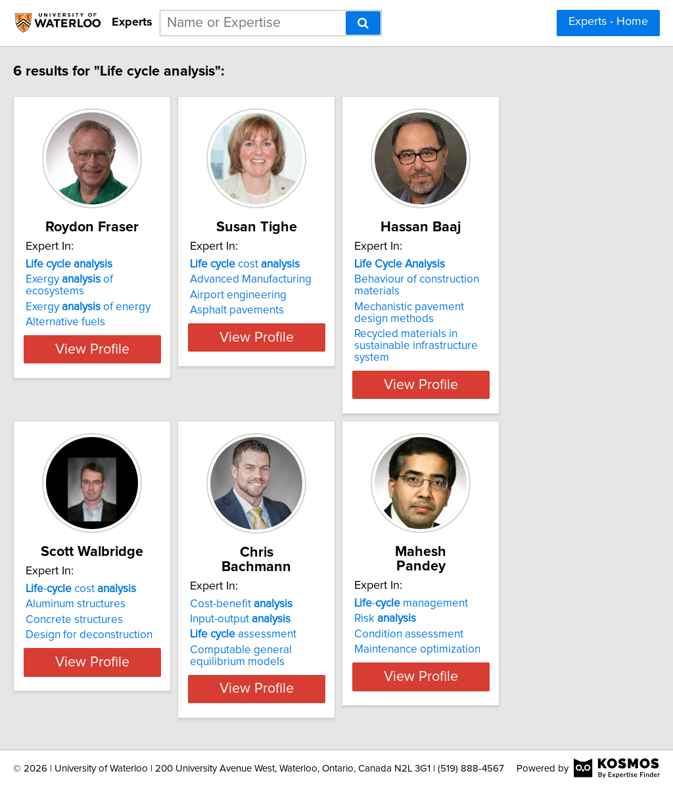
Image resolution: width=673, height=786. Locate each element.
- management (504, 578)
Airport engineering (298, 295)
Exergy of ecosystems (127, 279)
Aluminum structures (103, 593)
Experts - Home (608, 22)
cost (305, 264)
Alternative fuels (93, 310)
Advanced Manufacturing (311, 279)
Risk (478, 593)
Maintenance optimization (511, 624)
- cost (108, 578)
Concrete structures (102, 608)
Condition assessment (502, 608)
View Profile (136, 372)
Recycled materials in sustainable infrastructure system (528, 340)
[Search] (363, 23)
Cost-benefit (301, 578)
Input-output (300, 593)
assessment (303, 608)
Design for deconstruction (116, 624)
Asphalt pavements (297, 310)
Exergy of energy (115, 295)
